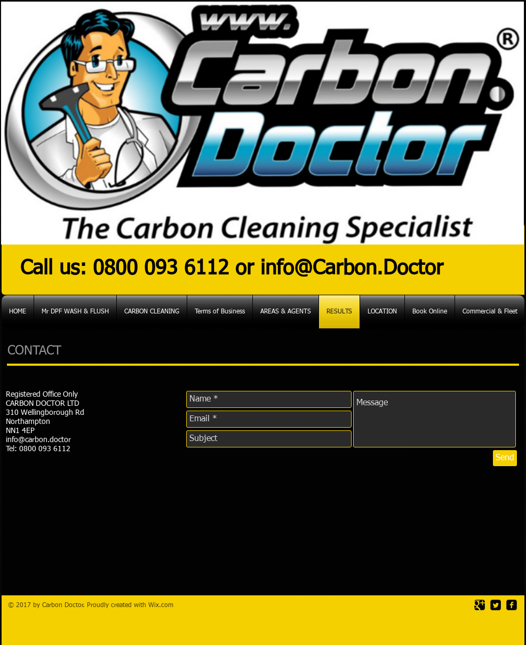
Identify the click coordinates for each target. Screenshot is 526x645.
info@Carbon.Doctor (351, 268)
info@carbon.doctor (38, 440)
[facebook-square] (511, 605)
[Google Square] (479, 605)
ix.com (163, 605)
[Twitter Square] (495, 605)
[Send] (505, 458)
